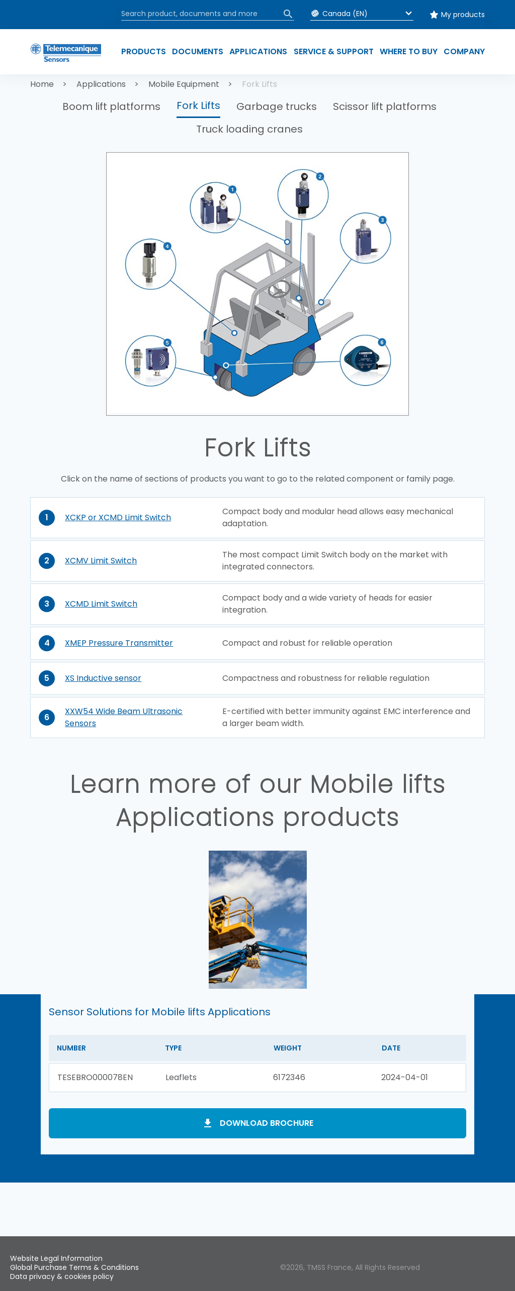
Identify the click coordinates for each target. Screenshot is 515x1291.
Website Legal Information (56, 1258)
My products (463, 14)
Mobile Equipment (183, 84)
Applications (101, 84)
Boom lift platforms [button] (111, 106)
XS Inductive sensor (103, 678)
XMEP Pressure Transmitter (119, 643)
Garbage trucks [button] (276, 106)
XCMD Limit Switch (101, 604)
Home (42, 84)
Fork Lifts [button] (198, 105)
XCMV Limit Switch (101, 560)
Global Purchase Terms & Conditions (74, 1267)
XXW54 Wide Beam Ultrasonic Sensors (124, 717)
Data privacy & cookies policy (62, 1276)
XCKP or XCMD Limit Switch (118, 517)
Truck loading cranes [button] (249, 129)
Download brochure (266, 1123)
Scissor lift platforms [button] (385, 106)
